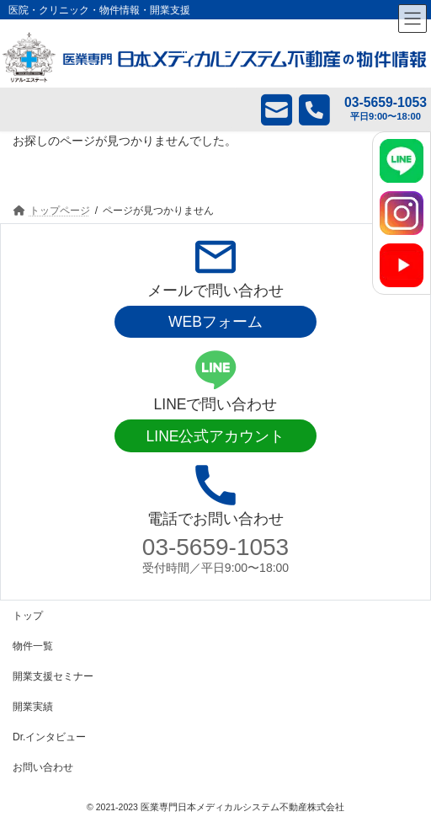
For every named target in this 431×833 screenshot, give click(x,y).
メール (264, 109)
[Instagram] (401, 213)
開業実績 (33, 707)
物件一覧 (33, 646)
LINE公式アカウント (215, 436)
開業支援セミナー (53, 676)
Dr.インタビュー (49, 737)
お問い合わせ (43, 767)
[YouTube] (401, 265)
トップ (28, 616)
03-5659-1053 (215, 547)
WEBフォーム (215, 321)
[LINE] (401, 161)
